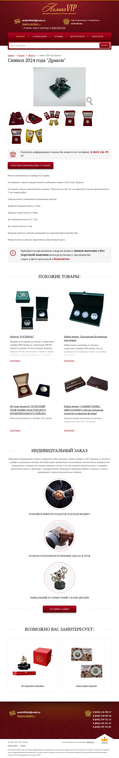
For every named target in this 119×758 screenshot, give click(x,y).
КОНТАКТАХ (58, 27)
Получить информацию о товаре (30, 165)
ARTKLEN (90, 742)
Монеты (31, 55)
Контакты (97, 36)
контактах (76, 23)
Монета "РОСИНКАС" (22, 336)
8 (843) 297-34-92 (102, 726)
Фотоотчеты (77, 36)
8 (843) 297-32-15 (102, 719)
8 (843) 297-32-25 (102, 723)
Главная (11, 55)
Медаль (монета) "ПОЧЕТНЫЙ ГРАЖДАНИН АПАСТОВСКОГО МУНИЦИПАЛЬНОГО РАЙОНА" (28, 410)
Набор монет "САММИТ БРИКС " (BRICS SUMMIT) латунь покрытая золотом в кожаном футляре (83, 410)
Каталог (20, 36)
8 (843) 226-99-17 (102, 712)
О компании (40, 36)
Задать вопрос (30, 24)
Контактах (62, 259)
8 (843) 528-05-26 (102, 715)
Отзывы (58, 36)
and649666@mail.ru (33, 20)
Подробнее (15, 361)
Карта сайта (13, 745)
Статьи (23, 745)
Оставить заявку (60, 609)
